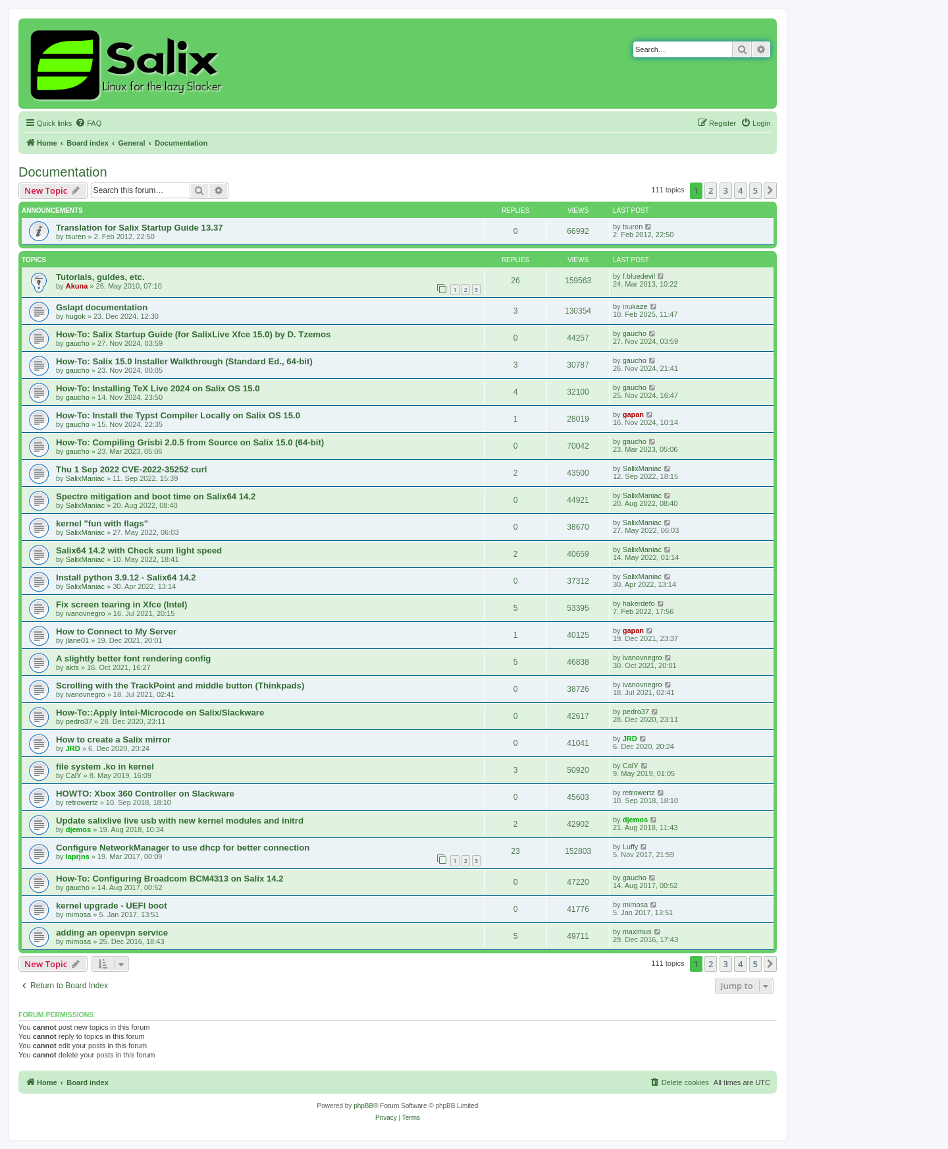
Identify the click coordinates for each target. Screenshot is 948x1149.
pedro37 (79, 721)
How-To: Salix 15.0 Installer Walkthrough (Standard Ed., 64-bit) (184, 361)
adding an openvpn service (112, 933)
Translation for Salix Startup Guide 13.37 (139, 228)
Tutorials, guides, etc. (100, 277)
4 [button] (740, 190)
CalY (74, 775)
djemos (79, 829)
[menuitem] (88, 123)
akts (72, 667)
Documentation (62, 172)
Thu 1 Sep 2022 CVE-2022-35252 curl (131, 469)
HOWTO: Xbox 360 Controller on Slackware (145, 794)
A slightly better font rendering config (133, 658)
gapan (633, 414)
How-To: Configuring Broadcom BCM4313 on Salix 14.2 (170, 878)
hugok (76, 316)
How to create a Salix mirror (113, 739)
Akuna (77, 286)
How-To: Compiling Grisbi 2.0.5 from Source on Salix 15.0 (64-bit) (190, 442)
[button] (770, 190)
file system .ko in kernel (105, 766)
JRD (73, 748)
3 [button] (726, 190)
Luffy (631, 847)
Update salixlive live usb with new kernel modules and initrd (179, 821)
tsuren (76, 236)
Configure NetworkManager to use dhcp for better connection (182, 848)
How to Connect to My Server (116, 631)
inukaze (635, 306)
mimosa (79, 914)
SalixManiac (85, 478)
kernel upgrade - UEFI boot (111, 906)
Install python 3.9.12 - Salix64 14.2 (126, 577)
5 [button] (755, 190)
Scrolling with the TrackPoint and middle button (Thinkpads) (180, 685)
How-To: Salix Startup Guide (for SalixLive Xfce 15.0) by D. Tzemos (193, 334)
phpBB (363, 1105)
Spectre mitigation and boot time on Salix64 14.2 (155, 496)
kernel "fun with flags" (102, 523)
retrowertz (82, 802)
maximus (637, 932)
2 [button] (710, 190)
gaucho (78, 343)
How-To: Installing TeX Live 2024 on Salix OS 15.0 (158, 388)
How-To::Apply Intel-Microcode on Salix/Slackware (160, 712)
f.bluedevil (639, 276)
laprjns (78, 856)
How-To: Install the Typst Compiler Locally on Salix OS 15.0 (178, 415)
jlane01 (77, 640)
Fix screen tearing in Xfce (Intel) (121, 604)
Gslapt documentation (101, 307)
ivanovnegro (85, 613)
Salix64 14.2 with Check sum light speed (139, 550)
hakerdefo (639, 603)
